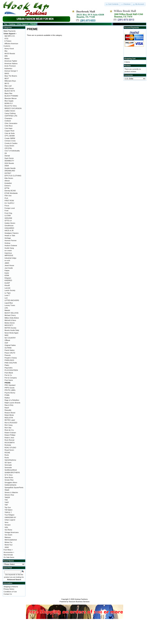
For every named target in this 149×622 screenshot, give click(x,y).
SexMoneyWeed (11, 470)
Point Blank (9, 373)
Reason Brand (10, 413)
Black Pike (8, 93)
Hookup (7, 243)
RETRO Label (10, 420)
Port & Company (11, 378)
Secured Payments (131, 27)
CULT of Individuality (12, 151)
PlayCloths (9, 368)
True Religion (9, 515)
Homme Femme (10, 240)
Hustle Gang (9, 248)
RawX (7, 408)
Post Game (9, 380)
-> (10, 33)
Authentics (8, 68)
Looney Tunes (10, 305)
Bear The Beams (11, 76)
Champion (8, 118)
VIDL (6, 527)
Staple (7, 490)
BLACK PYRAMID (11, 96)
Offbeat (7, 340)
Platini (7, 365)
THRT (7, 502)
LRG (6, 308)
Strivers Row (9, 495)
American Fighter (11, 61)
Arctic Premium (10, 66)
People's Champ (11, 358)
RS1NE (7, 452)
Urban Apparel (22, 24)
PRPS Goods (9, 388)
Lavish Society (10, 290)
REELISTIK (9, 418)
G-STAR (8, 215)
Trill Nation (8, 510)
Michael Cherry (10, 315)
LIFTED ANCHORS (12, 300)
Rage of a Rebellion (12, 400)
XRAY (7, 547)
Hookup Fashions (81, 599)
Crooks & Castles (11, 143)
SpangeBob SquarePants (14, 487)
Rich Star (8, 428)
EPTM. (7, 188)
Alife (6, 56)
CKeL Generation (11, 123)
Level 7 (7, 295)
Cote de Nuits (10, 133)
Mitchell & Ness (10, 320)
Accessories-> (9, 552)
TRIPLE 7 (8, 512)
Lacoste (7, 288)
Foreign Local (10, 208)
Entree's (8, 186)
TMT (6, 505)
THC (6, 500)
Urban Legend (10, 520)
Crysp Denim (9, 146)
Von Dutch (8, 535)
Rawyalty (8, 410)
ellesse (7, 181)
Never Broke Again (11, 333)
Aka (6, 51)
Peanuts (8, 355)
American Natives (11, 63)
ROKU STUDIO (10, 447)
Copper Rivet (9, 131)
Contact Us (8, 594)
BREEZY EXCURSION (13, 108)
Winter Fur (8, 542)
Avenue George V (11, 71)
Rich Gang (8, 425)
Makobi (7, 310)
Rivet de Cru (9, 430)
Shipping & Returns (11, 587)
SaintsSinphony (10, 460)
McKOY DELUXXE (11, 313)
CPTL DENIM (10, 136)
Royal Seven (9, 450)
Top (5, 24)
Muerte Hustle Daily (12, 330)
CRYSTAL (8, 148)
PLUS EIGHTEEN (11, 370)
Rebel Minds (9, 415)
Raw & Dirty (9, 405)
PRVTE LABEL (10, 390)
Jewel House (9, 265)
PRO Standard (10, 385)
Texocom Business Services (79, 602)
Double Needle (10, 168)
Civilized (8, 121)
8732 (6, 38)
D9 (6, 153)
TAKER (7, 497)
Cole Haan (8, 128)
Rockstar (8, 445)
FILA (6, 198)
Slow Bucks (9, 477)
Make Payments (10, 31)
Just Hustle (9, 268)
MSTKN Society (10, 328)
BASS (7, 73)
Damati (7, 156)
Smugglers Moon (11, 482)
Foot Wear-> (8, 550)
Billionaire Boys (10, 81)
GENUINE (8, 218)
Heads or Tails (10, 235)
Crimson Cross (10, 141)
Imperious (8, 253)
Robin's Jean (9, 437)
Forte (6, 210)
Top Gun (8, 507)
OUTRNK (8, 348)
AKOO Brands (10, 53)
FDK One (8, 196)
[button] (112, 4)
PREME (33, 24)
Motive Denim (10, 323)
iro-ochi (7, 260)
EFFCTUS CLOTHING (13, 176)
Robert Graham (10, 433)
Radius (7, 398)
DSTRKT (8, 173)
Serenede (8, 467)
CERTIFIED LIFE (11, 116)
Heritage (8, 238)
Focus (7, 205)
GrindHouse (9, 225)
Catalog (12, 24)
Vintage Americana (11, 532)
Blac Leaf (8, 86)
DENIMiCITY (9, 161)
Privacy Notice (9, 589)
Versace (8, 525)
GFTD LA (8, 220)
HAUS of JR (9, 230)
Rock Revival (9, 440)
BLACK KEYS (10, 91)
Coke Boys (9, 126)
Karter (7, 273)
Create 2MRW (10, 138)
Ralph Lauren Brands (12, 403)
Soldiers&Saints (10, 485)
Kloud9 (7, 285)
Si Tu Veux (9, 475)
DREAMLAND (10, 171)
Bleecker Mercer (11, 98)
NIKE (6, 335)
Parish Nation (10, 350)
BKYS (7, 83)
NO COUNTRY (10, 338)
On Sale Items (9, 557)
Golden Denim (10, 223)
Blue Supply (9, 101)
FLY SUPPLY (9, 203)
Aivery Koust (9, 48)
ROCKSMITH (10, 442)
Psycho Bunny (10, 393)
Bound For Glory (11, 106)
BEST (7, 78)
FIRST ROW (9, 200)
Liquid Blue (9, 303)
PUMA (7, 395)
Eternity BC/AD (10, 191)
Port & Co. (8, 375)
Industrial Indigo (10, 258)
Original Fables (10, 345)
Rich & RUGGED (11, 423)
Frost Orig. (8, 213)
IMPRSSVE (9, 255)
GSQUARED (9, 228)
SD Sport (8, 462)
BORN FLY (9, 103)
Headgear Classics (11, 233)
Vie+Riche (8, 530)
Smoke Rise (9, 480)
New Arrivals (8, 555)
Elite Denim (9, 178)
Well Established (11, 540)
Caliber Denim (10, 111)
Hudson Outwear (11, 245)
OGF (6, 343)
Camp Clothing (10, 113)
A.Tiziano (8, 41)
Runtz (7, 455)
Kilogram (8, 278)
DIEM (7, 166)
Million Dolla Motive (12, 318)
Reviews (127, 66)
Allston (7, 58)
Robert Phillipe (10, 435)
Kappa (7, 270)
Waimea (8, 537)
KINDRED (8, 280)
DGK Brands (9, 163)
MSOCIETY (9, 325)
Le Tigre (8, 293)
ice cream (8, 250)
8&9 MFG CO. (10, 36)
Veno (6, 522)
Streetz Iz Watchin (11, 492)
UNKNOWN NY (10, 517)
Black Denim (9, 88)
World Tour (9, 545)
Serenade (8, 465)
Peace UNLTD (10, 353)
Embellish (8, 183)
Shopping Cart (130, 58)
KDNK (7, 275)
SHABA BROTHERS (12, 472)
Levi (6, 298)
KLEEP (7, 283)
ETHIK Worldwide (11, 193)
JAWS (7, 263)
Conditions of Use (10, 592)
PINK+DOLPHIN (11, 363)
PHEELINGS (9, 360)
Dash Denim (9, 158)
